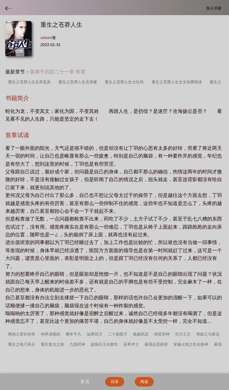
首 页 (85, 381)
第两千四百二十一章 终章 (57, 72)
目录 (115, 381)
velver (45, 38)
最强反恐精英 (156, 344)
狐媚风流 (140, 334)
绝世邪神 (162, 334)
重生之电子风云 (21, 344)
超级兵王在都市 (104, 344)
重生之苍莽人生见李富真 (30, 82)
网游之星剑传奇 (21, 334)
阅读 (144, 381)
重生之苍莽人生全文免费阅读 (178, 82)
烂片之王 (183, 334)
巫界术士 (131, 344)
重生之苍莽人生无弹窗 (78, 82)
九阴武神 (77, 344)
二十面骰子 (117, 334)
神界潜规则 (50, 334)
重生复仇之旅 (52, 344)
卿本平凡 (73, 334)
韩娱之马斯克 (208, 334)
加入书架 (215, 8)
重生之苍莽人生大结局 (125, 82)
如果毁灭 (94, 334)
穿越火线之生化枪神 (190, 344)
